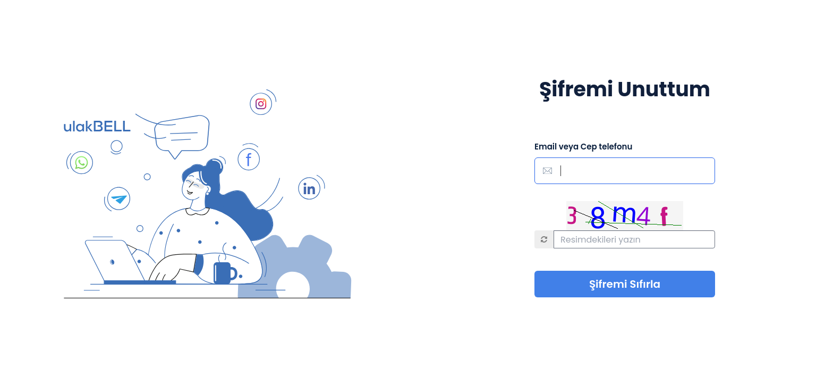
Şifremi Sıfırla (624, 284)
